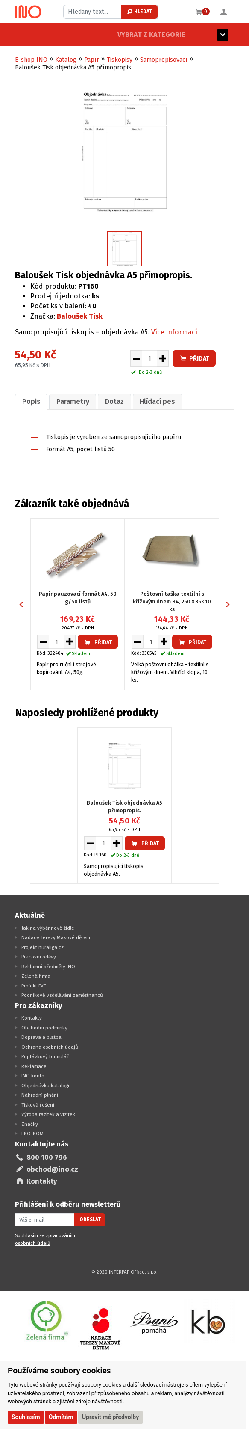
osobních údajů (32, 1242)
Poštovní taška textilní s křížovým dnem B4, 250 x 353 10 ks (172, 601)
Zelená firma (35, 976)
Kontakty (31, 1017)
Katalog (65, 59)
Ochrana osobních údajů (49, 1046)
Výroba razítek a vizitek (48, 1114)
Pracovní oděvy (38, 956)
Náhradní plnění (39, 1095)
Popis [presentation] (30, 401)
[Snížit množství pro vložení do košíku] (136, 358)
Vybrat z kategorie (49, 34)
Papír (91, 59)
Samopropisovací (163, 59)
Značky (29, 1123)
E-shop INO (31, 59)
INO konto (32, 1075)
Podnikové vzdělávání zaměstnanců (62, 995)
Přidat (194, 358)
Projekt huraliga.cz (42, 946)
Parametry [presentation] (70, 401)
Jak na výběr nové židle (47, 927)
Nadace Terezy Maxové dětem (55, 937)
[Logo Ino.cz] (28, 12)
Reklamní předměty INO (48, 966)
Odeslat (90, 1219)
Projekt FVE (33, 985)
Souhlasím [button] (26, 1417)
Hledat (139, 12)
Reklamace (34, 1065)
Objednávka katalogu (46, 1085)
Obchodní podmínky (44, 1027)
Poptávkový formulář (45, 1056)
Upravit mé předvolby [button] (110, 1417)
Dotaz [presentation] (110, 401)
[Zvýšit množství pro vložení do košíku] (163, 358)
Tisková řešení (37, 1104)
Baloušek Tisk (80, 316)
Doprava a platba (41, 1037)
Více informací (174, 332)
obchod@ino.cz (52, 1169)
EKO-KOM (32, 1133)
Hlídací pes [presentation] (151, 401)
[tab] (30, 401)
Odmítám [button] (61, 1417)
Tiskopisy (119, 59)
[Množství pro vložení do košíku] (149, 358)
